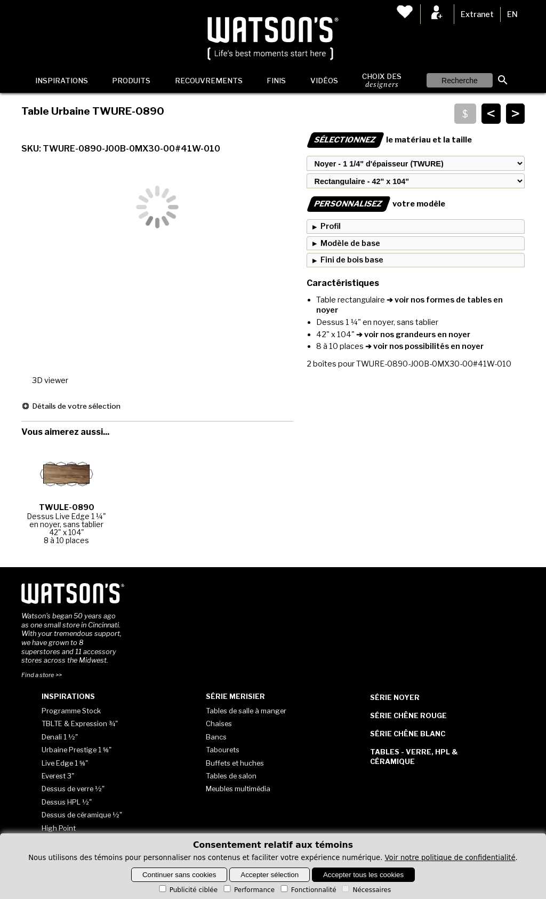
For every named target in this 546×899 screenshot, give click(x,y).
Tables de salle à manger (246, 710)
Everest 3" (58, 775)
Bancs (216, 737)
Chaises (219, 723)
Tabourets (222, 749)
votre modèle (376, 204)
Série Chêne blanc (407, 733)
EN (512, 14)
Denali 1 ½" (60, 737)
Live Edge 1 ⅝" (65, 763)
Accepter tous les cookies (363, 875)
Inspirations (61, 80)
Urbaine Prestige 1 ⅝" (76, 749)
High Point (59, 828)
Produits (131, 80)
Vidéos (324, 80)
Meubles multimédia (238, 788)
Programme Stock (71, 710)
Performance (248, 890)
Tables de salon (231, 775)
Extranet (477, 14)
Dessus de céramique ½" (82, 814)
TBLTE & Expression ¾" (80, 723)
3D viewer (50, 380)
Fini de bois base (351, 260)
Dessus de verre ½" (73, 788)
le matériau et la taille (389, 140)
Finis (276, 80)
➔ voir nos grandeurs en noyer (412, 334)
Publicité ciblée (187, 890)
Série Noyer (395, 697)
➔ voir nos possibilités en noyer (424, 346)
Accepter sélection (269, 875)
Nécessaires (365, 890)
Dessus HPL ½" (67, 802)
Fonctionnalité (307, 890)
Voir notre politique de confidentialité (450, 858)
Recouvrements (209, 80)
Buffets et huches (235, 763)
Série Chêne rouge (408, 715)
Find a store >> (41, 675)
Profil (330, 226)
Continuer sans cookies (179, 875)
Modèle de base (350, 243)
